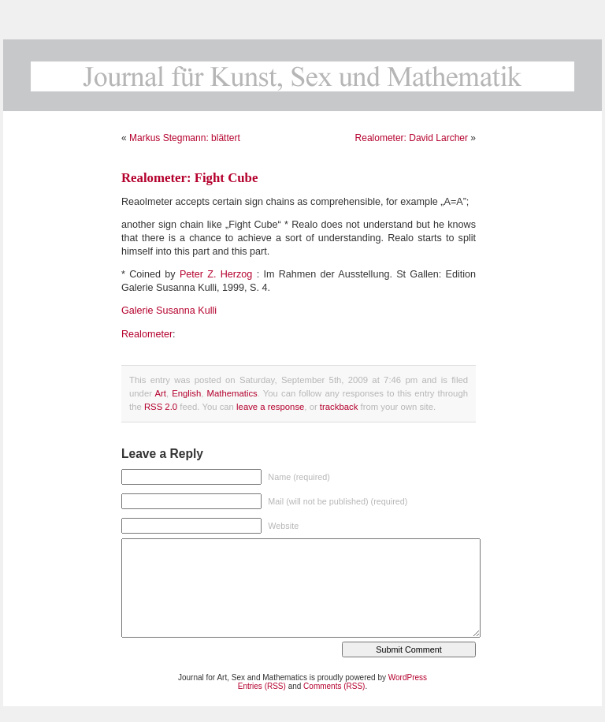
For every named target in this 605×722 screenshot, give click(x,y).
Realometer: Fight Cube (189, 177)
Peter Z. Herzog (216, 274)
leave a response (270, 406)
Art (159, 393)
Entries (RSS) (262, 686)
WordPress (407, 677)
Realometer (147, 334)
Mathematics (232, 393)
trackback (339, 406)
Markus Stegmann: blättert (184, 137)
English (186, 393)
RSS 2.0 (160, 406)
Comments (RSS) (334, 686)
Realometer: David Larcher (411, 137)
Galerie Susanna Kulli (169, 310)
